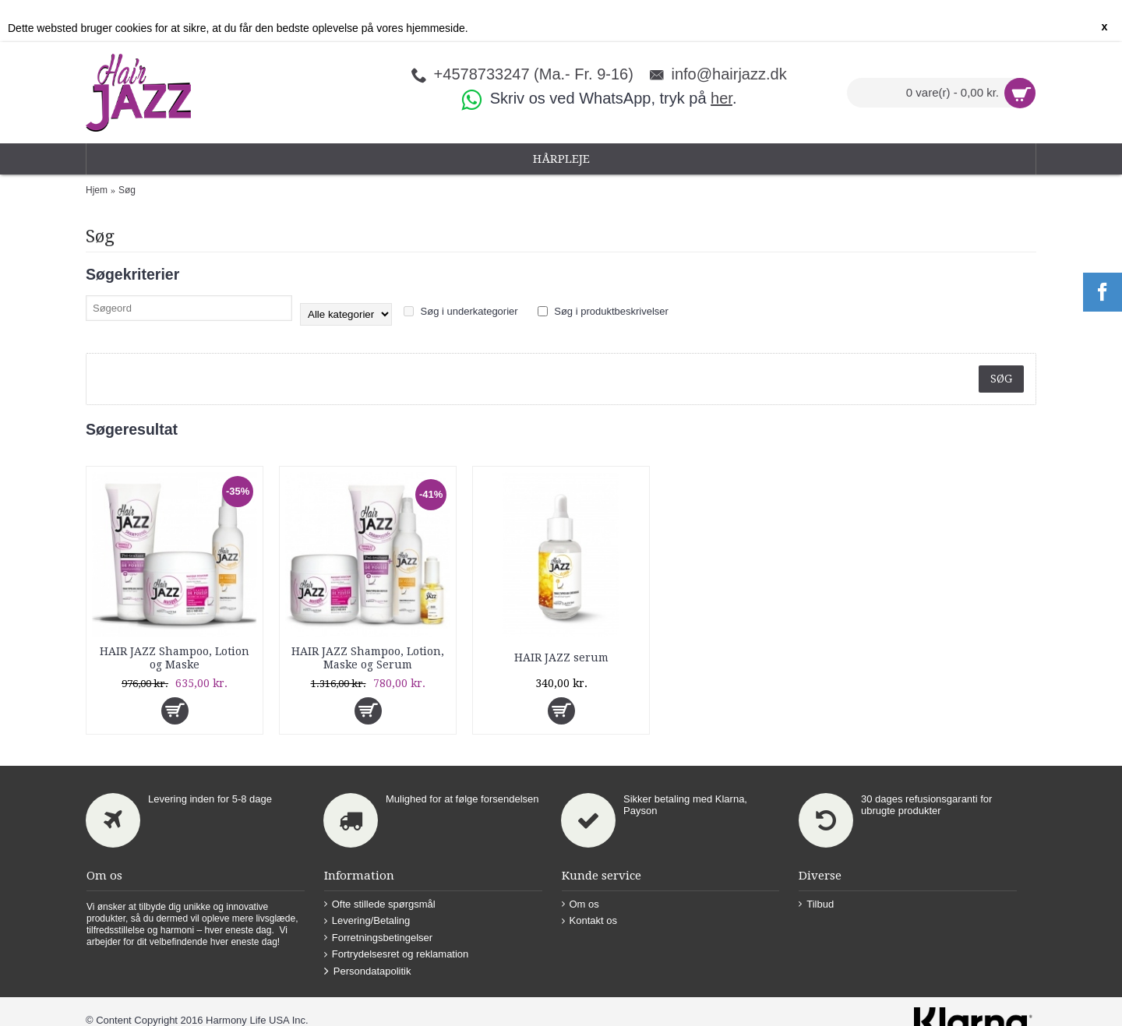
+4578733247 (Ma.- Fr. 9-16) (533, 73)
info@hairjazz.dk (728, 73)
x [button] (1104, 26)
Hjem (97, 190)
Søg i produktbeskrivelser (603, 310)
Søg (127, 190)
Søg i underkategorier (461, 310)
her (721, 98)
